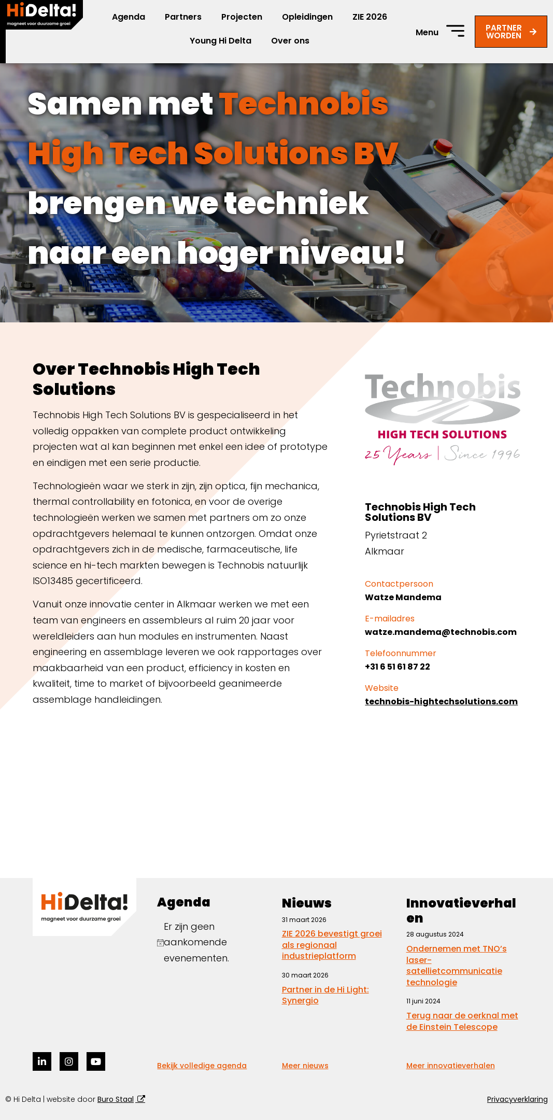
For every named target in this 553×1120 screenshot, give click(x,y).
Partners (183, 17)
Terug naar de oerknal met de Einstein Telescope (462, 1021)
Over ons (290, 41)
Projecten (241, 17)
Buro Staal (115, 1099)
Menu (427, 32)
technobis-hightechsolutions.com (441, 701)
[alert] (214, 943)
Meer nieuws (305, 1065)
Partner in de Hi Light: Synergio (325, 995)
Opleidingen (307, 17)
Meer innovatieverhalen (450, 1065)
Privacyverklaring (517, 1099)
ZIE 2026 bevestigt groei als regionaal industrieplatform (332, 945)
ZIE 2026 (369, 17)
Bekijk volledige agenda (202, 1065)
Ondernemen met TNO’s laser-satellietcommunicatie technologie (456, 965)
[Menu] (455, 31)
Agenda (128, 17)
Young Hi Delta (220, 41)
